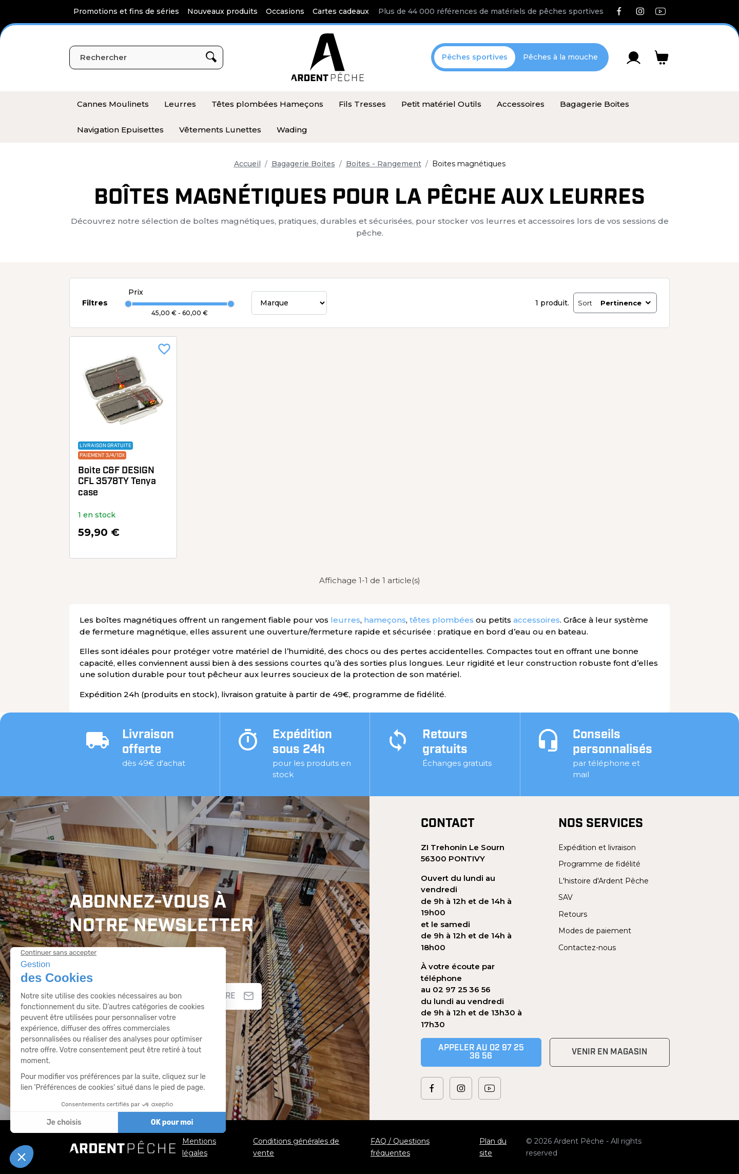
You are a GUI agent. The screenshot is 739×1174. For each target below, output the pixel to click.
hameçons (385, 620)
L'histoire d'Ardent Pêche (603, 881)
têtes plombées (442, 620)
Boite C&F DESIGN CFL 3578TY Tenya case (117, 482)
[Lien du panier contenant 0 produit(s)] (662, 57)
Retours (572, 914)
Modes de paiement (594, 930)
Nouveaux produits (222, 11)
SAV (565, 897)
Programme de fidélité (599, 864)
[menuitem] (113, 104)
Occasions (285, 11)
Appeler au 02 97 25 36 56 (481, 1052)
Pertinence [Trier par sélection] (626, 303)
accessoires (536, 620)
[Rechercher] (146, 57)
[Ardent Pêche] (327, 57)
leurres (345, 620)
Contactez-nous (587, 947)
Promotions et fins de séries (126, 11)
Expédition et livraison (597, 847)
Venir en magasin (609, 1052)
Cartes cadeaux (341, 11)
